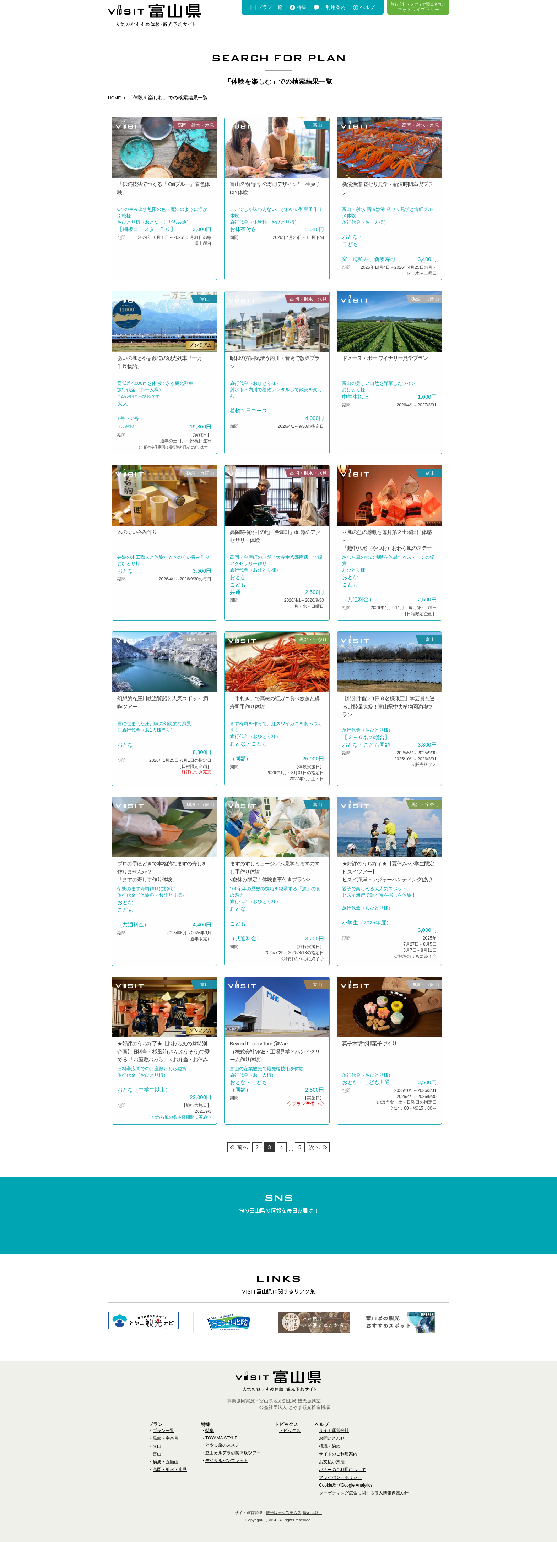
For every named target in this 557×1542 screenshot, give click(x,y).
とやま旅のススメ (222, 1445)
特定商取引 (312, 1512)
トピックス (290, 1430)
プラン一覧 (270, 7)
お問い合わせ (332, 1438)
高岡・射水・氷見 (170, 1469)
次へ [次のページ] (315, 1147)
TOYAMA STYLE (221, 1438)
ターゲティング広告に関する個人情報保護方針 (364, 1493)
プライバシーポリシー (340, 1477)
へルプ (367, 7)
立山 (157, 1446)
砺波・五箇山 (165, 1461)
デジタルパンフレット (226, 1460)
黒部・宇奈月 (165, 1438)
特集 (302, 7)
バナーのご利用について (342, 1469)
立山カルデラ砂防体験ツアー (233, 1452)
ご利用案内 (333, 7)
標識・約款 (329, 1446)
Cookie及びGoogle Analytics (346, 1485)
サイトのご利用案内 (338, 1453)
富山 (157, 1453)
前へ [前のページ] (242, 1147)
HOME (115, 97)
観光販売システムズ (283, 1512)
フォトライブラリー (418, 7)
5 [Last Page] (300, 1147)
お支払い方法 (332, 1461)
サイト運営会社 (334, 1430)
